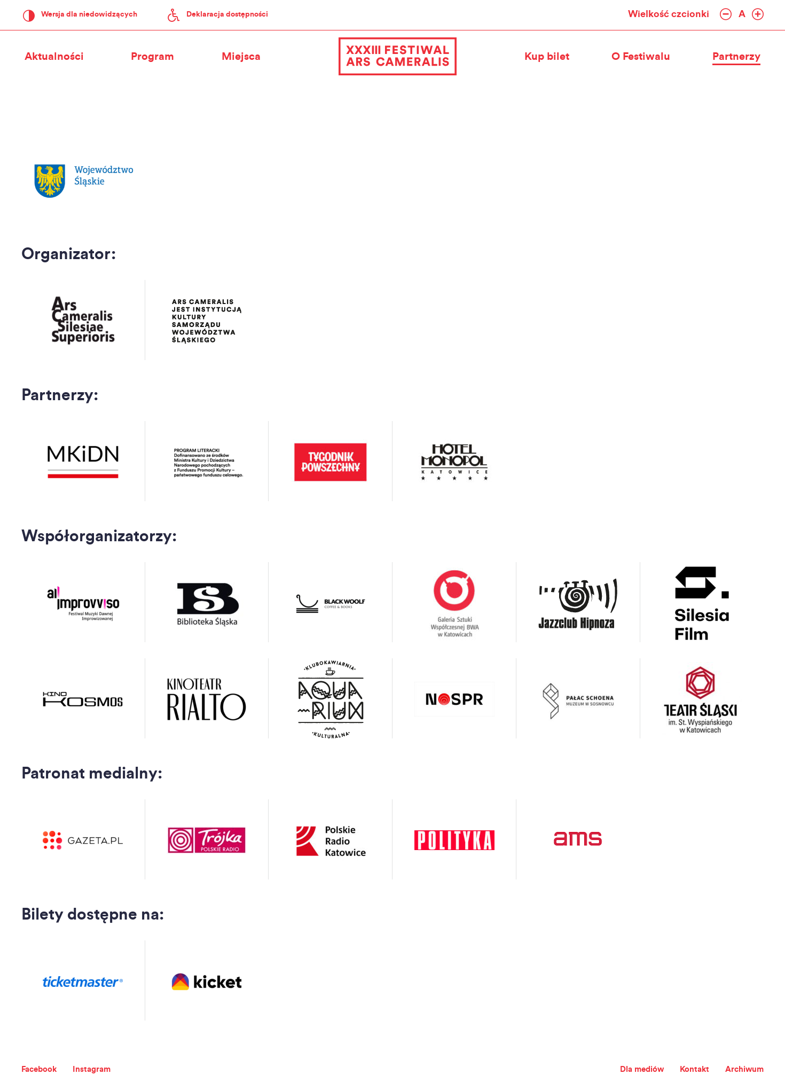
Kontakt (682, 1068)
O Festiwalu (640, 57)
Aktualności (51, 57)
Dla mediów (621, 1068)
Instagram (104, 1068)
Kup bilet (543, 57)
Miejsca (244, 57)
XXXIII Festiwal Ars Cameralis (392, 57)
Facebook (43, 1068)
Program (152, 57)
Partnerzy (740, 57)
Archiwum (740, 1068)
